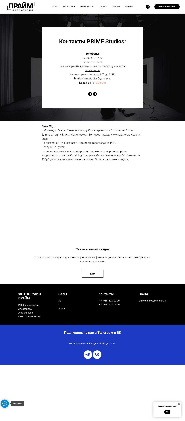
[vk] (97, 410)
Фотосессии (69, 7)
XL (59, 356)
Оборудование (87, 7)
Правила (116, 7)
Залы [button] (54, 7)
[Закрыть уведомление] (179, 404)
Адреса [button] (103, 7)
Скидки (129, 7)
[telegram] (90, 94)
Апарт (61, 364)
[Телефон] (148, 7)
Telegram (100, 82)
